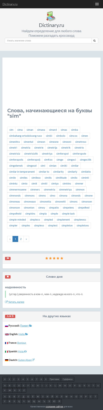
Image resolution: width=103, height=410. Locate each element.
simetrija (52, 147)
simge (60, 159)
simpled (48, 219)
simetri (13, 147)
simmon (80, 189)
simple (54, 213)
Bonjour (22, 342)
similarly (72, 171)
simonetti (60, 201)
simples (26, 225)
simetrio (79, 147)
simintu (13, 183)
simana (41, 129)
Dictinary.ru (10, 4)
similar (75, 165)
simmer (79, 183)
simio (24, 183)
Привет (26, 325)
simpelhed (83, 207)
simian (52, 165)
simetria (25, 147)
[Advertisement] (51, 85)
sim (11, 129)
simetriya (47, 153)
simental (28, 141)
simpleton (67, 225)
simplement (63, 219)
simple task (68, 213)
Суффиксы (67, 379)
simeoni (67, 141)
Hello (23, 334)
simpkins (30, 213)
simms (42, 195)
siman (30, 129)
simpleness (80, 219)
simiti (44, 183)
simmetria (49, 189)
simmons (30, 195)
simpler (13, 225)
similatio (86, 171)
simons (73, 201)
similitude (61, 177)
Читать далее (14, 301)
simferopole (79, 153)
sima (20, 129)
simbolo (60, 135)
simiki (63, 165)
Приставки (54, 379)
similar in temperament (22, 171)
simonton (29, 207)
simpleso (39, 225)
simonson (14, 207)
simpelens (68, 207)
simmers (35, 189)
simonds (76, 195)
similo (74, 177)
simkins (67, 183)
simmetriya (65, 189)
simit (34, 183)
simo (52, 195)
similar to (44, 171)
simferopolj (33, 159)
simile (12, 177)
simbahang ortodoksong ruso (25, 135)
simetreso (80, 141)
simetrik (66, 147)
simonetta (45, 201)
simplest (53, 225)
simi (43, 165)
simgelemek (16, 165)
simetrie (38, 147)
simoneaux (30, 201)
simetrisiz (14, 153)
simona (63, 195)
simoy (41, 207)
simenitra (14, 141)
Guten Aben (26, 359)
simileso (36, 177)
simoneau (14, 201)
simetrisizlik (31, 153)
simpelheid (15, 213)
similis (48, 177)
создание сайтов (54, 406)
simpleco (35, 219)
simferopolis (16, 159)
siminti (85, 177)
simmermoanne (17, 189)
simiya (54, 183)
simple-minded (17, 219)
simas (64, 129)
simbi (49, 135)
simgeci (71, 159)
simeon (41, 141)
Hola (22, 351)
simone (89, 195)
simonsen (87, 201)
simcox (73, 135)
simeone (53, 141)
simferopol (62, 153)
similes (23, 177)
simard (53, 129)
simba (74, 129)
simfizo (48, 159)
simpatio (54, 207)
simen (84, 135)
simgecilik (85, 159)
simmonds (15, 195)
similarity (58, 171)
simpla (43, 213)
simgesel (32, 165)
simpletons (83, 225)
